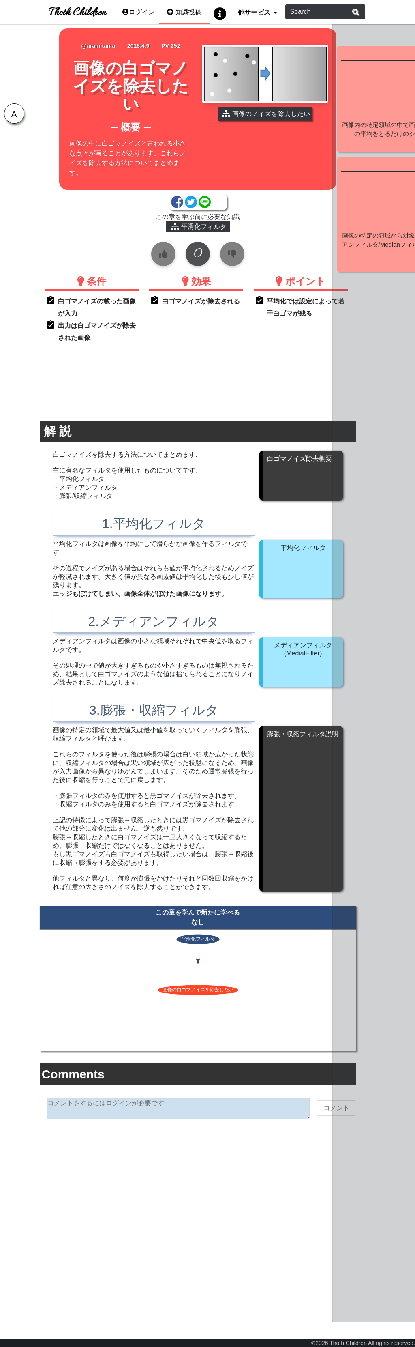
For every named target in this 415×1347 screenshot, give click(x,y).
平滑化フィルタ (167, 237)
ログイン (138, 12)
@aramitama (93, 46)
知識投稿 (184, 12)
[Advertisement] (166, 1249)
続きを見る (372, 177)
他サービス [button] (255, 12)
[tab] (12, 115)
